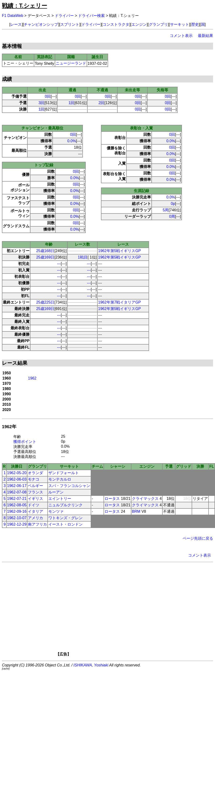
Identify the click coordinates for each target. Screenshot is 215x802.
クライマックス (145, 499)
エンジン (139, 24)
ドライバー (64, 16)
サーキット (179, 24)
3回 (42, 103)
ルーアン (56, 492)
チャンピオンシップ (41, 24)
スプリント (69, 24)
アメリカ (35, 518)
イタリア (35, 511)
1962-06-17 (17, 486)
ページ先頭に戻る (198, 538)
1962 (32, 378)
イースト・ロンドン (65, 524)
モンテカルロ (59, 479)
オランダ (35, 473)
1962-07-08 (17, 492)
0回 (48, 96)
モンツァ (56, 511)
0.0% (71, 141)
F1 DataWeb (12, 16)
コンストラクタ (116, 24)
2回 (102, 103)
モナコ (33, 479)
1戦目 (83, 257)
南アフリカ (37, 524)
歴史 (195, 24)
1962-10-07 (17, 518)
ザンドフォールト (63, 473)
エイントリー (59, 499)
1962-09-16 (17, 511)
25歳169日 (45, 257)
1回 (72, 103)
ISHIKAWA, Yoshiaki (91, 665)
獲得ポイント (24, 442)
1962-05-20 (17, 473)
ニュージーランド (71, 63)
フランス (35, 492)
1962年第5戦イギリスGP (119, 251)
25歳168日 (45, 251)
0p (173, 204)
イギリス (35, 499)
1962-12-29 (17, 524)
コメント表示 (181, 36)
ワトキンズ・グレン (65, 518)
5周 (166, 210)
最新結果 (205, 36)
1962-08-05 (17, 505)
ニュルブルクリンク (65, 505)
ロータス (112, 499)
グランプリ (158, 24)
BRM (136, 511)
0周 (172, 216)
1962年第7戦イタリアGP (119, 302)
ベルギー (35, 486)
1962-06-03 (17, 479)
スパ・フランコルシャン (69, 486)
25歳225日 (45, 302)
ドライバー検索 (91, 16)
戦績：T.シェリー (24, 5)
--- (59, 264)
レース (16, 24)
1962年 (9, 426)
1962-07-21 (17, 499)
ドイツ (33, 505)
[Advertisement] (114, 610)
